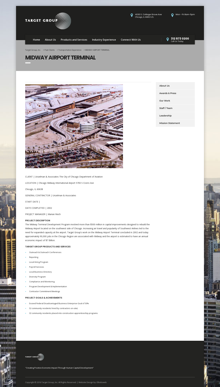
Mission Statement (169, 123)
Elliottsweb (102, 382)
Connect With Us (131, 39)
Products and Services (74, 39)
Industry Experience (104, 39)
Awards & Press (167, 93)
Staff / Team (165, 108)
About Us (50, 39)
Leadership (165, 115)
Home (36, 39)
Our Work (164, 100)
